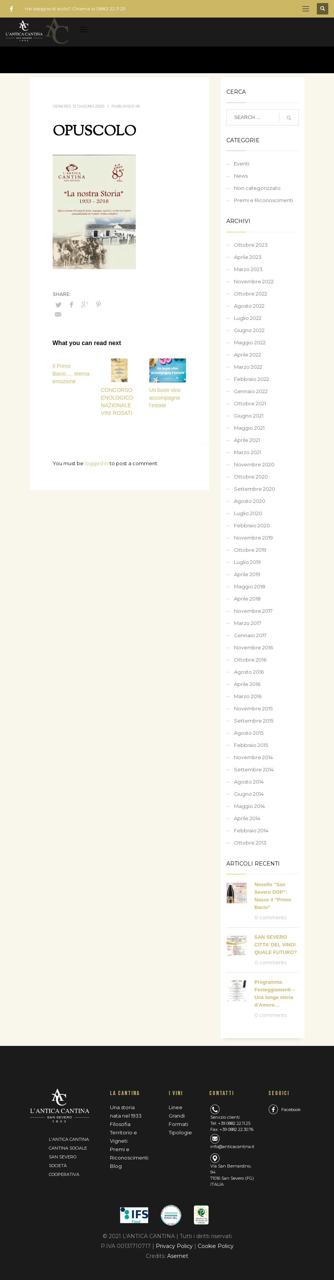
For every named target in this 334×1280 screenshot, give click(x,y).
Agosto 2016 (249, 672)
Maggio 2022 (250, 342)
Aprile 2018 (247, 599)
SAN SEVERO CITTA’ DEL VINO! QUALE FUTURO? (276, 944)
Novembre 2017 (253, 611)
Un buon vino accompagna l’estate (165, 397)
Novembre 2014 (253, 757)
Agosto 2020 (249, 501)
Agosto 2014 (249, 782)
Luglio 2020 (248, 513)
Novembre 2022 (254, 281)
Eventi (241, 164)
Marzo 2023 (248, 269)
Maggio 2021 (249, 428)
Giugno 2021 (248, 416)
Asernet (177, 1256)
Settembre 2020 (254, 489)
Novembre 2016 (253, 647)
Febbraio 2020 (252, 525)
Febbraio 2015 (251, 745)
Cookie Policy (216, 1246)
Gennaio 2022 (251, 391)
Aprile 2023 (247, 257)
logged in (97, 463)
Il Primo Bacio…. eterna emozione (71, 373)
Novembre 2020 (254, 464)
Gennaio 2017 (250, 635)
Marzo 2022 (248, 367)
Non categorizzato (257, 188)
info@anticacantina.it (232, 1146)
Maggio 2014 (249, 806)
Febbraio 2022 (251, 379)
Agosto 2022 (249, 306)
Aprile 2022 (247, 355)
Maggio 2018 (249, 586)
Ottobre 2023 (251, 245)
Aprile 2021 (247, 440)
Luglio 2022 (247, 318)
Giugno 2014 (249, 794)
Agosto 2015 (248, 733)
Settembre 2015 (253, 721)
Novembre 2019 (253, 538)
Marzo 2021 (247, 452)
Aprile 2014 (247, 818)
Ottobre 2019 (250, 550)
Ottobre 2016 (250, 660)
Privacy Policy (175, 1246)
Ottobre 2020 (251, 477)
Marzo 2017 (247, 623)
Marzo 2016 (247, 696)
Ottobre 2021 (250, 403)
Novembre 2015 (253, 708)
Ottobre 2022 (250, 294)
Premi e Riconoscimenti (263, 200)
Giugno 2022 (249, 330)
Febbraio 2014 (251, 830)
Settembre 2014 (254, 769)
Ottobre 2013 (250, 843)
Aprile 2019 (247, 574)
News (241, 176)
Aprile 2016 (247, 684)
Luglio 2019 (247, 562)
